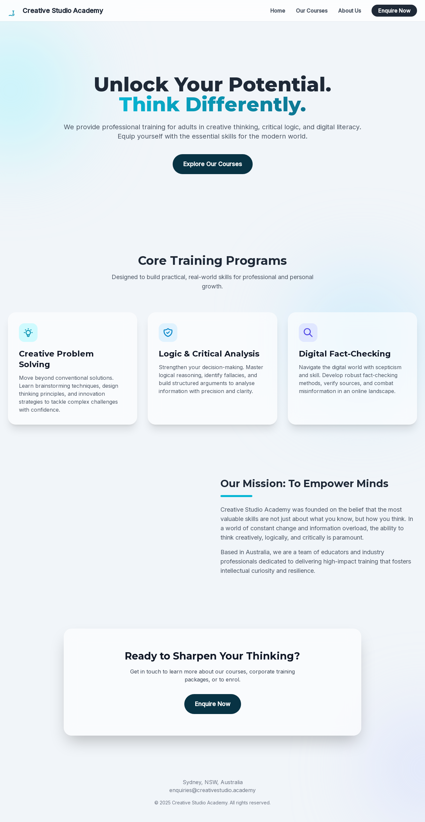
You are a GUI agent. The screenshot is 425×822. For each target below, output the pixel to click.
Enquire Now (394, 10)
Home (277, 10)
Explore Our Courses (212, 163)
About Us (349, 10)
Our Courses (311, 10)
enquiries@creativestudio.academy (212, 790)
